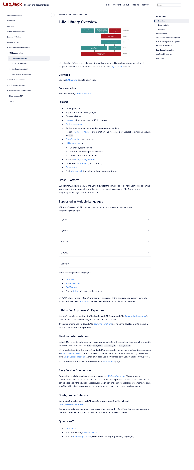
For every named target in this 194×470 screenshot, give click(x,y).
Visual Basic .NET (73, 283)
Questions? (160, 58)
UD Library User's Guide (20, 69)
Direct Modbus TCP (16, 96)
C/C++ (64, 219)
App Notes (10, 26)
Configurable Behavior (164, 54)
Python (64, 230)
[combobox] (169, 4)
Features (161, 29)
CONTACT (145, 5)
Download (162, 21)
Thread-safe (71, 167)
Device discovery (74, 124)
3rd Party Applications (17, 85)
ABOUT (126, 5)
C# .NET (65, 252)
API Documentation (16, 53)
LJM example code (82, 436)
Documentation (163, 25)
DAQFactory (71, 287)
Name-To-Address (82, 131)
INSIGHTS (135, 5)
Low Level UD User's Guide (21, 74)
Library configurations (84, 159)
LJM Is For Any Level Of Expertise (168, 42)
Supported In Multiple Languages (168, 37)
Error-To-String (73, 139)
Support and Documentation (36, 5)
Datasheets (11, 21)
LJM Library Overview (19, 58)
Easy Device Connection (165, 50)
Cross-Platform (161, 33)
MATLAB (64, 241)
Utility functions (73, 143)
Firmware (10, 101)
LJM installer (71, 80)
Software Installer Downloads (19, 48)
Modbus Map (108, 361)
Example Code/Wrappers (16, 31)
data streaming (82, 163)
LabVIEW (65, 263)
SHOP (108, 5)
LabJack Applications (17, 80)
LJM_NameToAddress (71, 353)
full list (76, 291)
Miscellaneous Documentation (20, 91)
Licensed (70, 120)
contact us (85, 301)
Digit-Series (116, 66)
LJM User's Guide (20, 64)
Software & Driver (13, 42)
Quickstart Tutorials (14, 37)
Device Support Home (14, 15)
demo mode (77, 171)
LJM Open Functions (115, 376)
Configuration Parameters (71, 404)
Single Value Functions (135, 316)
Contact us (71, 428)
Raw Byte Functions (102, 324)
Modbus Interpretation (164, 46)
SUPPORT (117, 5)
